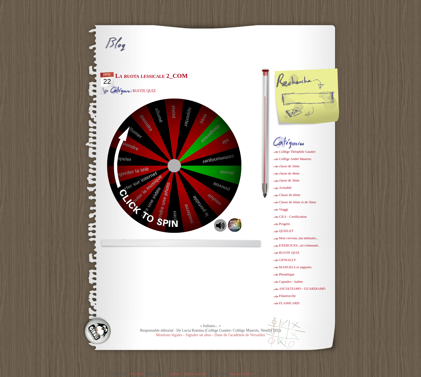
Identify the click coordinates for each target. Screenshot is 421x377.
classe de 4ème (289, 173)
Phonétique (287, 274)
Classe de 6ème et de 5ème (297, 202)
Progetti (284, 224)
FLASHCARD (289, 303)
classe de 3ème (289, 180)
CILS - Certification (293, 217)
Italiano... (144, 40)
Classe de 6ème (289, 195)
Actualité (285, 188)
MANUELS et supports (295, 267)
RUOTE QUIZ (144, 91)
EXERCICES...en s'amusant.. (299, 245)
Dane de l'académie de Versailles (240, 335)
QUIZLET (286, 231)
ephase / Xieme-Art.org (188, 374)
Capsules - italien (291, 282)
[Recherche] (316, 98)
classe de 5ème (289, 166)
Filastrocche (287, 296)
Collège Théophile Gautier (297, 152)
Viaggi (283, 209)
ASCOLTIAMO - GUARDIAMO (302, 289)
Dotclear (137, 374)
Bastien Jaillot (241, 374)
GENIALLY (287, 260)
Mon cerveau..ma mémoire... (298, 238)
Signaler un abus (198, 335)
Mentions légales (169, 335)
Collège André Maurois (295, 159)
